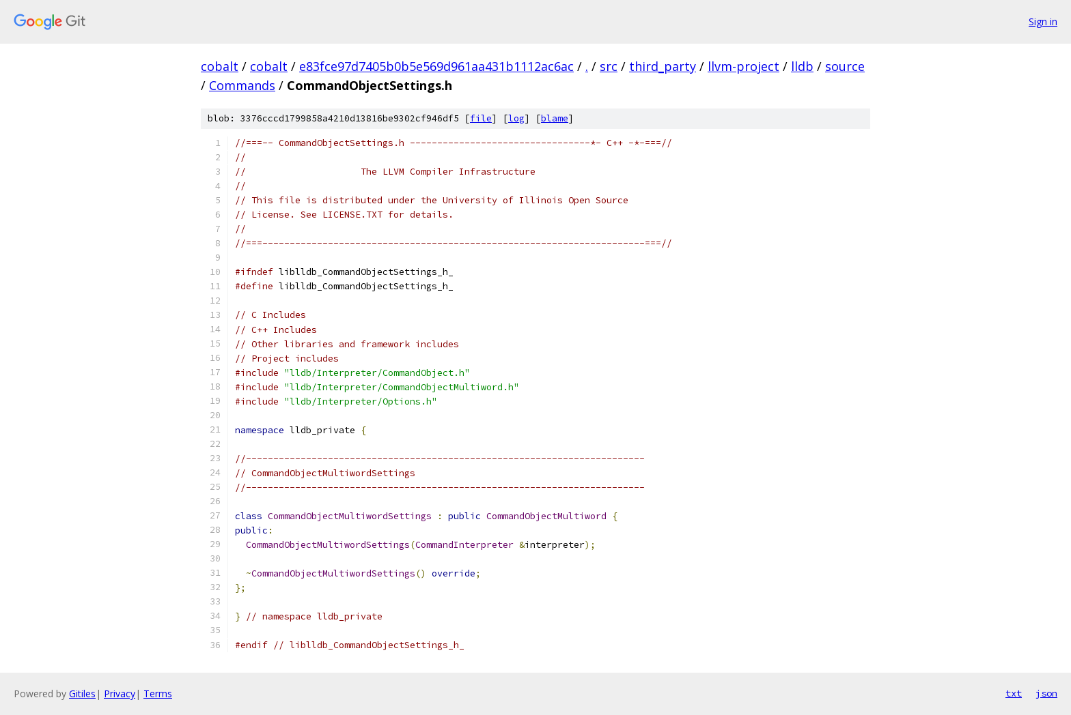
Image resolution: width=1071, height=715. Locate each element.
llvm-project (743, 66)
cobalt (219, 66)
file (481, 118)
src (608, 66)
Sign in (1043, 21)
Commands (242, 85)
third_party (662, 66)
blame (554, 118)
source (845, 66)
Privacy (119, 693)
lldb (802, 66)
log (516, 118)
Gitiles (82, 693)
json (1046, 693)
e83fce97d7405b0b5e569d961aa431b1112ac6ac (436, 66)
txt (1013, 693)
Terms (157, 693)
